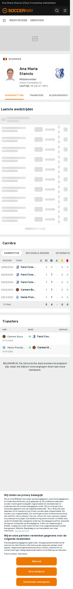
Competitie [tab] (11, 253)
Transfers (36, 95)
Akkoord (36, 561)
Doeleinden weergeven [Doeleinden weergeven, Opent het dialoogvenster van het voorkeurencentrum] (36, 581)
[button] (57, 10)
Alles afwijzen (36, 571)
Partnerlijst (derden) (16, 553)
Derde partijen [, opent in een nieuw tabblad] (22, 531)
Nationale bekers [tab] (37, 253)
